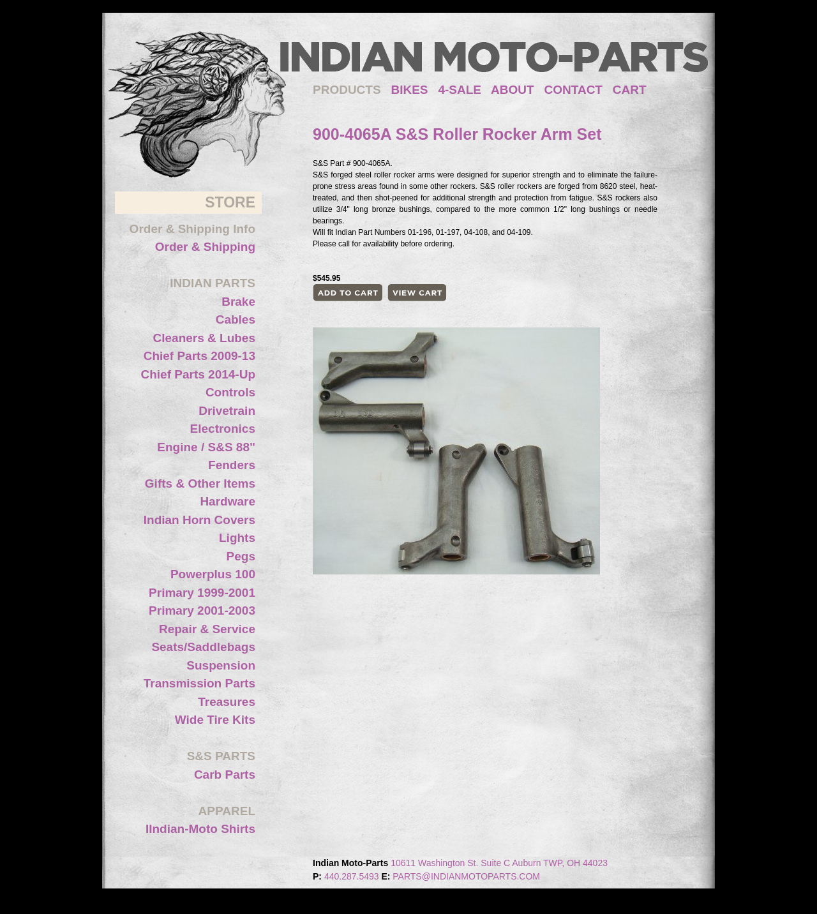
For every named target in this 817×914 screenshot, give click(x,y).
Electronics (222, 428)
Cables (235, 319)
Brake (238, 301)
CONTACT (573, 89)
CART (630, 89)
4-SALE (459, 89)
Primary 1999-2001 (202, 592)
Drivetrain (227, 410)
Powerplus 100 (212, 574)
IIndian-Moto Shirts (200, 828)
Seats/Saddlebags (203, 647)
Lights (237, 537)
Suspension (220, 665)
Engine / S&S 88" (206, 447)
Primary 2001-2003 (202, 610)
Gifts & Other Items (200, 483)
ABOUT (512, 89)
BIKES (414, 89)
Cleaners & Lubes (204, 338)
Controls (230, 392)
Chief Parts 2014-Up (197, 374)
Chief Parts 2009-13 (199, 356)
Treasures (226, 701)
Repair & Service (207, 629)
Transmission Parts (199, 683)
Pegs (241, 556)
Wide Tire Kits (215, 719)
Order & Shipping (205, 246)
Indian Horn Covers (199, 520)
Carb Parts (224, 774)
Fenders (231, 465)
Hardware (227, 501)
